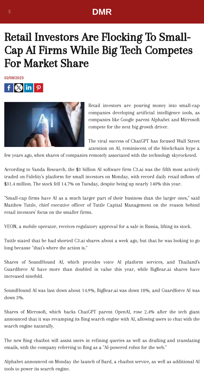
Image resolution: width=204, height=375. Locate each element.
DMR (102, 12)
